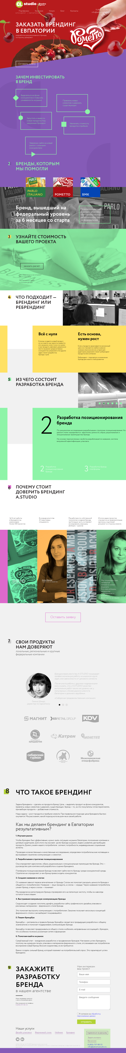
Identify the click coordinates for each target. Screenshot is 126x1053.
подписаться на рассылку (97, 1033)
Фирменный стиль (43, 1032)
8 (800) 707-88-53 (103, 10)
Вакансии (92, 1041)
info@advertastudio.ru (101, 12)
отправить (86, 1021)
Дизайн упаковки (24, 1032)
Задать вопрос (94, 1037)
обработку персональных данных (89, 1015)
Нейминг (59, 1032)
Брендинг (70, 1032)
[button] (100, 403)
